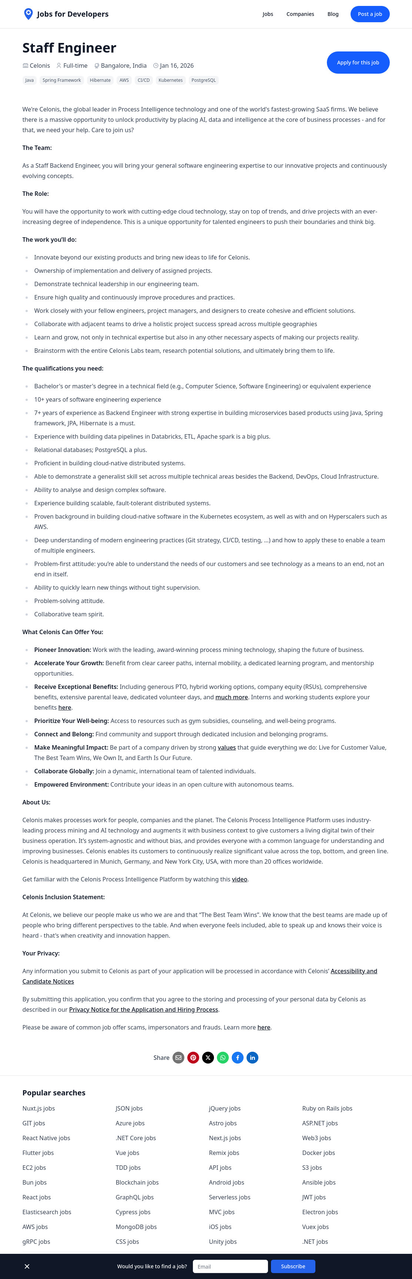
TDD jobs (128, 1168)
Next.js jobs (225, 1138)
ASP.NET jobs (320, 1123)
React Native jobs (46, 1138)
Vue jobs (128, 1153)
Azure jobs (130, 1123)
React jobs (37, 1197)
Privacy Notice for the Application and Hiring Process (143, 1009)
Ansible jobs (319, 1182)
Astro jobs (223, 1123)
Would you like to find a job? (152, 1266)
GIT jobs (34, 1123)
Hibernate (100, 80)
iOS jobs (220, 1227)
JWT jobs (314, 1197)
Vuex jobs (315, 1227)
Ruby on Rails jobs (327, 1108)
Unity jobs (223, 1242)
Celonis (40, 65)
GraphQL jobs (135, 1197)
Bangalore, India (124, 65)
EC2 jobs (34, 1168)
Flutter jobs (38, 1153)
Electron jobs (320, 1212)
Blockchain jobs (137, 1182)
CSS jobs (127, 1242)
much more (231, 697)
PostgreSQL (204, 80)
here (64, 707)
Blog (333, 13)
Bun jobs (35, 1182)
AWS (124, 80)
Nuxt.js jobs (39, 1108)
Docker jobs (318, 1153)
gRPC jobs (36, 1242)
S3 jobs (312, 1168)
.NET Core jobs (136, 1138)
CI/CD (144, 80)
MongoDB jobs (136, 1227)
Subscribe (293, 1266)
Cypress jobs (133, 1212)
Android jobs (226, 1182)
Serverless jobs (230, 1197)
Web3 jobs (316, 1138)
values (227, 747)
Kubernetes (171, 80)
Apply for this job (358, 62)
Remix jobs (224, 1153)
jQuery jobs (225, 1108)
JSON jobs (129, 1108)
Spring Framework (62, 80)
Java (30, 80)
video (240, 879)
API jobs (220, 1168)
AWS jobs (35, 1227)
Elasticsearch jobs (47, 1212)
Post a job (370, 13)
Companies (300, 13)
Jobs (268, 13)
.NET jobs (315, 1242)
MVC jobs (222, 1212)
